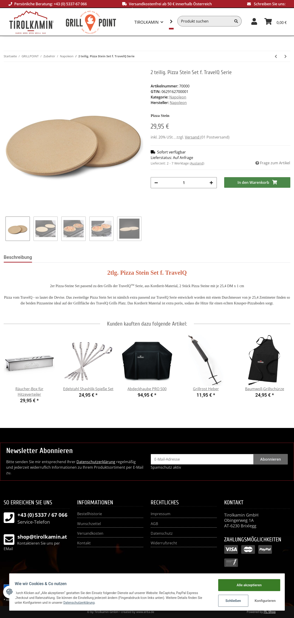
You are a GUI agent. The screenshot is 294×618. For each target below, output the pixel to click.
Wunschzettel (89, 523)
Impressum (160, 513)
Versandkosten (90, 533)
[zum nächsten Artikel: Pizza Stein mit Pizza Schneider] (285, 56)
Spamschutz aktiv (166, 467)
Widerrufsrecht (164, 543)
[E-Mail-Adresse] (202, 459)
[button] (254, 21)
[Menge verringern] (156, 182)
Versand (192, 137)
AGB (154, 523)
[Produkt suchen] (204, 21)
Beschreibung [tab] (18, 257)
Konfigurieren (263, 601)
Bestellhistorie (89, 513)
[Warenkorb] (275, 21)
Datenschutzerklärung (95, 461)
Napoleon (177, 97)
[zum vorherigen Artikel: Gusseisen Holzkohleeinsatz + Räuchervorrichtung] (276, 56)
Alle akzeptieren (247, 585)
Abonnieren (270, 459)
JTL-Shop (270, 612)
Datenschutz (162, 533)
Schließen (231, 601)
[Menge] (183, 182)
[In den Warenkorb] (257, 182)
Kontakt (84, 543)
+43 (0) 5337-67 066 (70, 3)
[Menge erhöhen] (211, 182)
